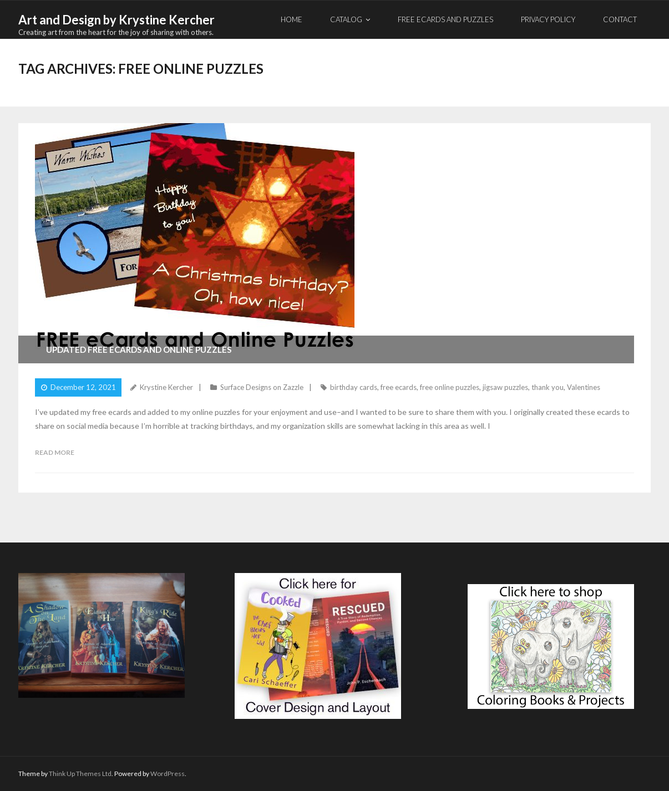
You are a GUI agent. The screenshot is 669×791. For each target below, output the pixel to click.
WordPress (167, 773)
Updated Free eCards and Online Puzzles (138, 349)
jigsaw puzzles (505, 387)
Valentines (583, 387)
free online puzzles (449, 387)
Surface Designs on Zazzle (261, 387)
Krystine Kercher (166, 387)
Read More (54, 452)
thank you (547, 387)
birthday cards (353, 387)
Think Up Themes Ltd (80, 773)
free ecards (399, 387)
